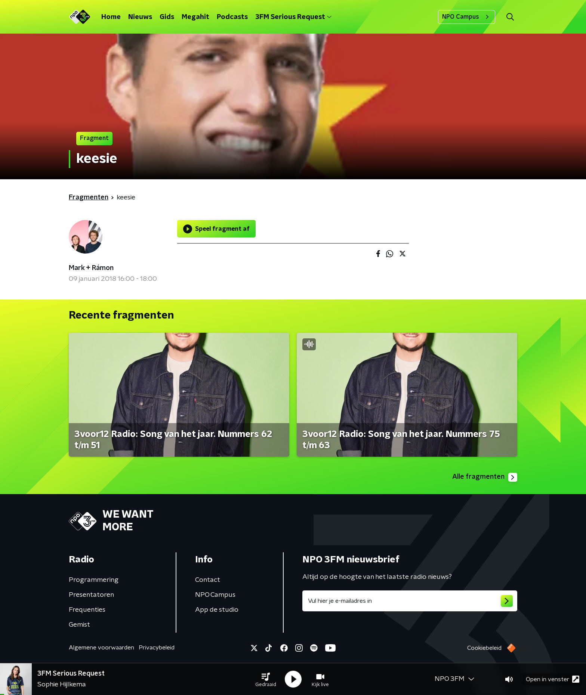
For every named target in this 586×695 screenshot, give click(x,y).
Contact (207, 580)
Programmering (93, 580)
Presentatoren (91, 595)
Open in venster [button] (552, 679)
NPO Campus (466, 17)
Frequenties (87, 609)
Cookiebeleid (484, 648)
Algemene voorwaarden (101, 648)
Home (111, 17)
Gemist (79, 624)
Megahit (195, 17)
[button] (266, 679)
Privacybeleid (157, 648)
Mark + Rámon (91, 268)
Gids (167, 17)
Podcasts (232, 17)
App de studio (216, 609)
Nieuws (140, 17)
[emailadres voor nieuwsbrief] (409, 600)
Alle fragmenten (484, 477)
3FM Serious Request (293, 17)
